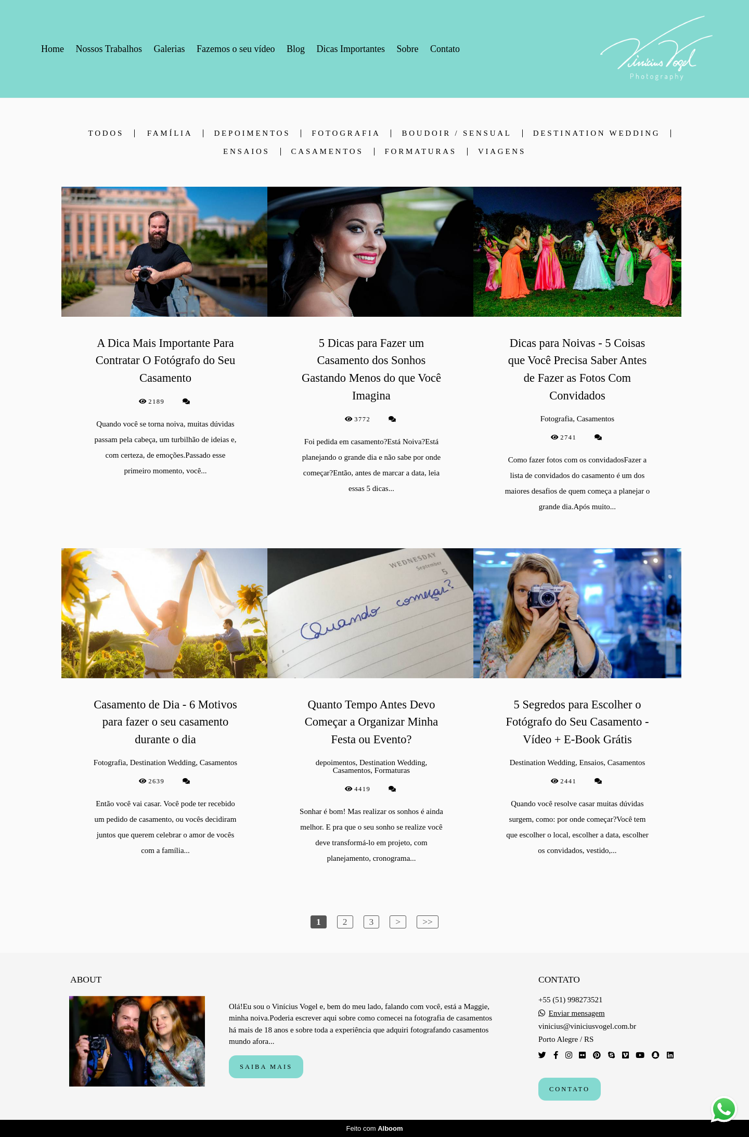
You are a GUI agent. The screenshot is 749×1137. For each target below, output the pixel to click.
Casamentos (327, 152)
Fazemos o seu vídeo (236, 49)
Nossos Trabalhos (109, 49)
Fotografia (346, 133)
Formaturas (421, 152)
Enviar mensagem (577, 1013)
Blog (296, 49)
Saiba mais (266, 1066)
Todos (106, 133)
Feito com (374, 1128)
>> (427, 921)
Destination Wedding (597, 133)
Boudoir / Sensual (456, 133)
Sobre (407, 49)
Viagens (502, 152)
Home (52, 49)
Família (170, 133)
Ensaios (246, 152)
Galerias (169, 49)
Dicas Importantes (350, 49)
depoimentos (252, 133)
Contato (445, 49)
